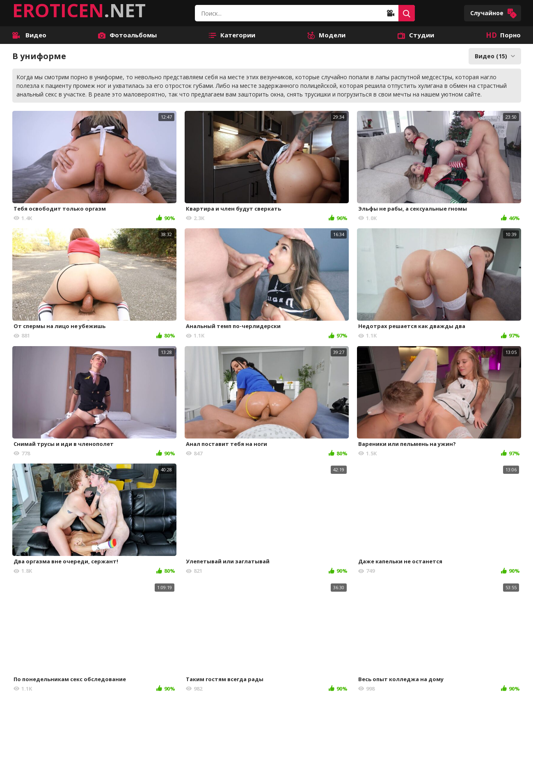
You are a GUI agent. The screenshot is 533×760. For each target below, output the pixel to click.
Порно (503, 35)
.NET (79, 10)
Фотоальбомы (127, 35)
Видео (29, 35)
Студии (416, 35)
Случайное (493, 13)
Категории (232, 35)
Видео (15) (495, 56)
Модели (326, 35)
